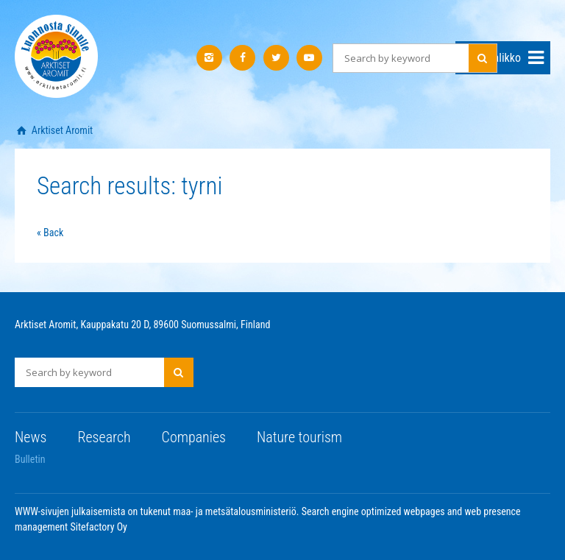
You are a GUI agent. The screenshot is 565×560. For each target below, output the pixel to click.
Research (103, 437)
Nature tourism (299, 437)
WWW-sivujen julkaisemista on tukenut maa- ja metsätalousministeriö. (158, 511)
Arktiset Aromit (61, 130)
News (30, 437)
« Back (50, 232)
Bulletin (30, 459)
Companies (194, 437)
